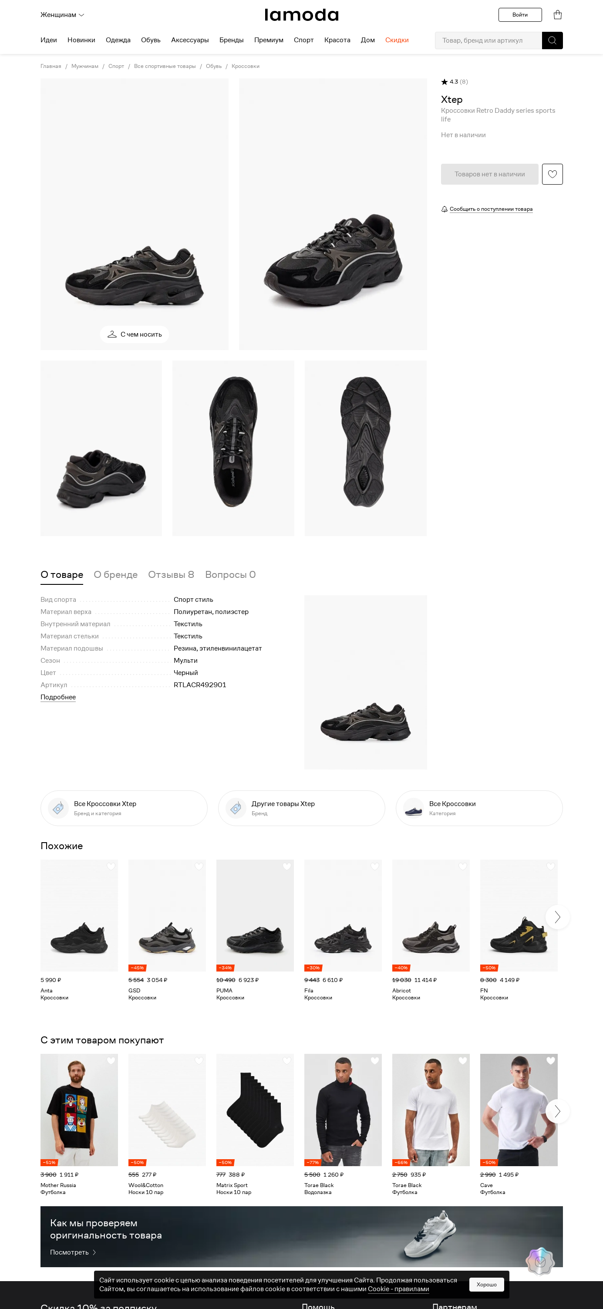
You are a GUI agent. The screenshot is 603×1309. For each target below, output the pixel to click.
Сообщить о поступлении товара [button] (491, 209)
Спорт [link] (116, 66)
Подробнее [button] (58, 697)
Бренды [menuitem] (231, 40)
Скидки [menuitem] (397, 40)
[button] (552, 40)
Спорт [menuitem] (304, 40)
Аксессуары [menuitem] (190, 40)
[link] (301, 15)
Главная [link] (50, 66)
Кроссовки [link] (245, 66)
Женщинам (62, 14)
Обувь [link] (214, 66)
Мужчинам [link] (84, 66)
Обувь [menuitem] (151, 40)
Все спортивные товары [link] (165, 66)
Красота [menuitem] (337, 40)
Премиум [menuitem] (268, 40)
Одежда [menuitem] (118, 40)
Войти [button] (520, 14)
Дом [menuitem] (368, 40)
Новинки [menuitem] (81, 40)
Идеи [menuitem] (48, 40)
